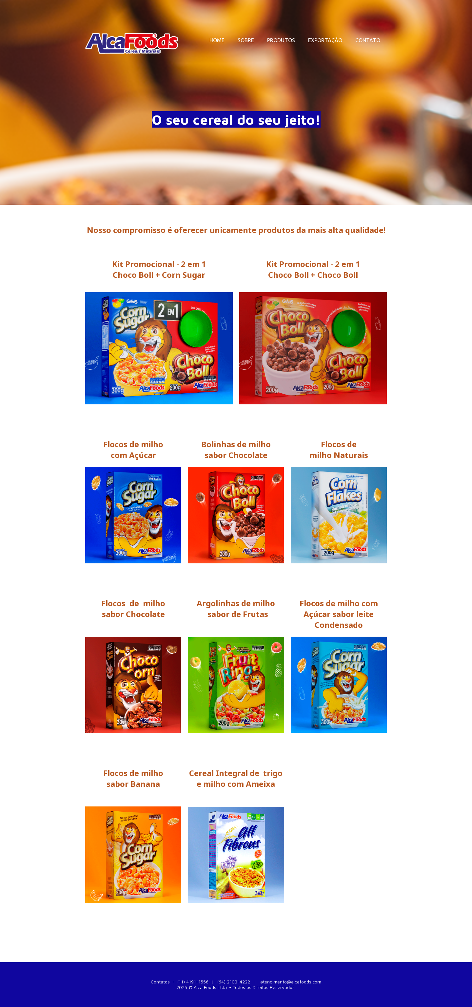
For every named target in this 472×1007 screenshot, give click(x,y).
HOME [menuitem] (217, 40)
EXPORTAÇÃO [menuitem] (325, 40)
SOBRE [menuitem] (246, 40)
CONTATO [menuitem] (367, 40)
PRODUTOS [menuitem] (281, 40)
